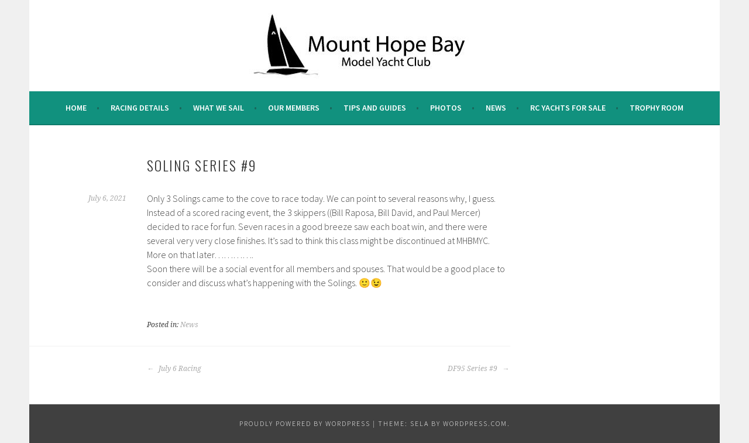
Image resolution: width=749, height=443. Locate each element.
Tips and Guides (374, 107)
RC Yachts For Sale (568, 107)
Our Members (293, 107)
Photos (446, 107)
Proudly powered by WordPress (304, 423)
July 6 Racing (174, 369)
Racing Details (140, 107)
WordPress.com (475, 423)
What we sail (218, 107)
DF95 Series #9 (478, 369)
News (496, 107)
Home (76, 107)
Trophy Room (656, 107)
